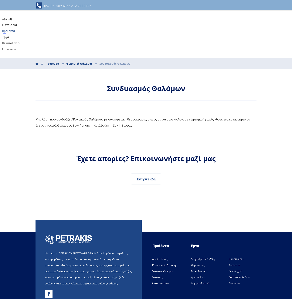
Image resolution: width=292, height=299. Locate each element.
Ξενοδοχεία (235, 240)
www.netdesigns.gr (95, 292)
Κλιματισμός (198, 235)
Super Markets (199, 241)
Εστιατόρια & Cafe (239, 247)
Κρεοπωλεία (198, 247)
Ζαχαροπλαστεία (200, 253)
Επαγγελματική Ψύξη (203, 229)
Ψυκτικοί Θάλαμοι (162, 241)
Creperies (234, 253)
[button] (49, 263)
